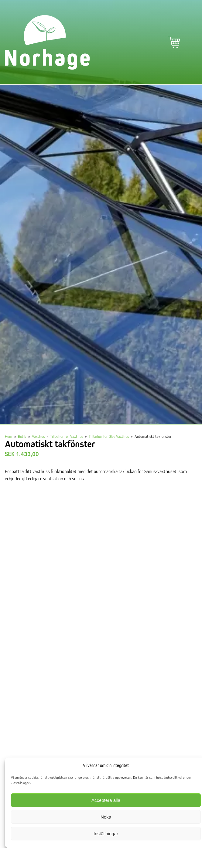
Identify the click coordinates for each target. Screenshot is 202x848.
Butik (22, 436)
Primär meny (191, 42)
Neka (106, 816)
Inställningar (106, 833)
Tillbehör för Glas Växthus (109, 436)
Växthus (38, 436)
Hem (8, 436)
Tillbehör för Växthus (66, 436)
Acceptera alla (105, 800)
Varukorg (174, 42)
